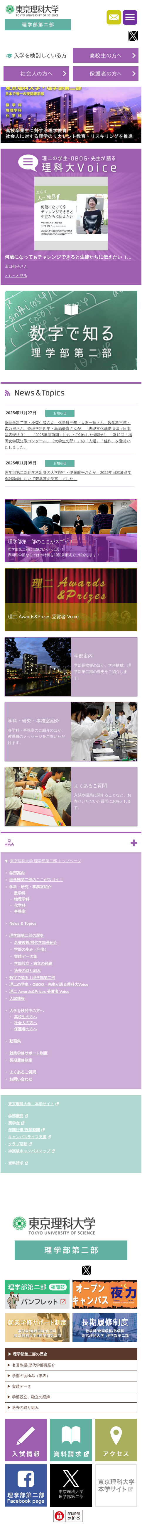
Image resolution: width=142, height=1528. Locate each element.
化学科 (20, 905)
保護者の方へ (25, 1029)
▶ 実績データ (19, 1386)
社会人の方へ (25, 1023)
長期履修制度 (20, 1060)
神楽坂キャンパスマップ (29, 1151)
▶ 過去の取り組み (23, 1407)
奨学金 (14, 1123)
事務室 (20, 911)
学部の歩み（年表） (31, 949)
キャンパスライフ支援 (27, 1137)
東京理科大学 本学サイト (31, 1104)
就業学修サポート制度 (28, 1053)
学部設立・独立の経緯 (33, 963)
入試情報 (17, 998)
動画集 (15, 1041)
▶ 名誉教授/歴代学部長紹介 (31, 1365)
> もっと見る (16, 275)
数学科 (20, 893)
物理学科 (21, 899)
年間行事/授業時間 (24, 1130)
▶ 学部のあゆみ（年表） (28, 1375)
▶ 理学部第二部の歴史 (27, 1354)
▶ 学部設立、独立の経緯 (28, 1397)
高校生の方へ (25, 1017)
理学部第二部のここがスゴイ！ (36, 880)
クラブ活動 (17, 1144)
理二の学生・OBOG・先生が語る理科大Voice (48, 984)
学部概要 (15, 1116)
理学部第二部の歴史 (26, 935)
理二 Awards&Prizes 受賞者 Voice (39, 991)
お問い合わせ (20, 1079)
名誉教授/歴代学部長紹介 (35, 942)
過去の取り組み (27, 970)
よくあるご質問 (22, 1072)
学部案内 (17, 873)
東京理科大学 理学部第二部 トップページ (45, 861)
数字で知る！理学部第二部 (32, 977)
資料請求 (15, 1163)
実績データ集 (25, 956)
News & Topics (22, 923)
